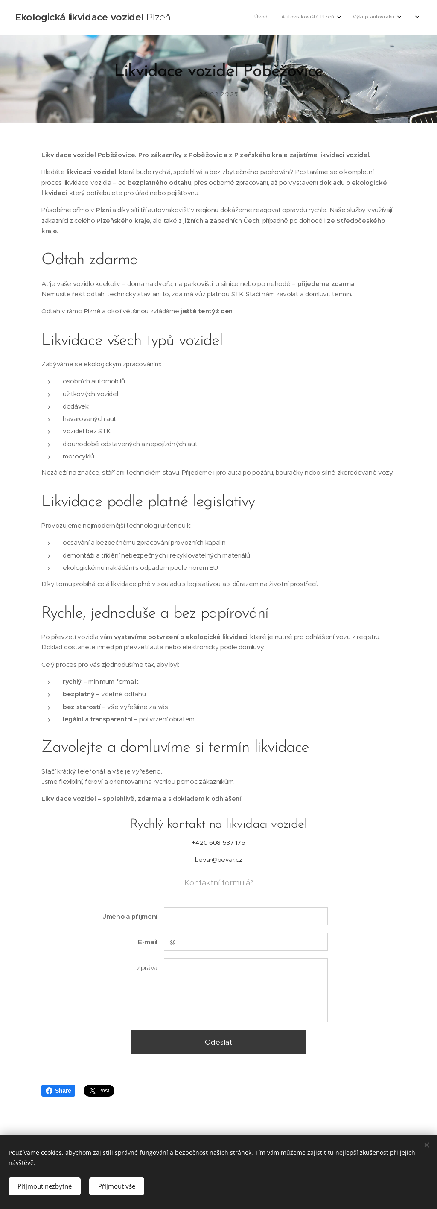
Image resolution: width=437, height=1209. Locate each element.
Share (58, 1090)
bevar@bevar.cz (218, 860)
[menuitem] (361, 17)
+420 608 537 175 (218, 842)
